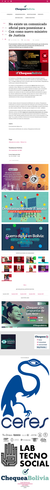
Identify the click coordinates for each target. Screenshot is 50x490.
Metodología (19, 17)
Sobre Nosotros (30, 17)
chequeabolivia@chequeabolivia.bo (25, 483)
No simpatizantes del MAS (16, 150)
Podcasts (40, 14)
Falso (29, 40)
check (4, 23)
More (25, 285)
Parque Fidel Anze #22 (25, 482)
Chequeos (9, 14)
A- (2, 39)
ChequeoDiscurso (20, 14)
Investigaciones (31, 14)
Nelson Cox (23, 142)
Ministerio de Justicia (14, 142)
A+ (5, 39)
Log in (10, 160)
